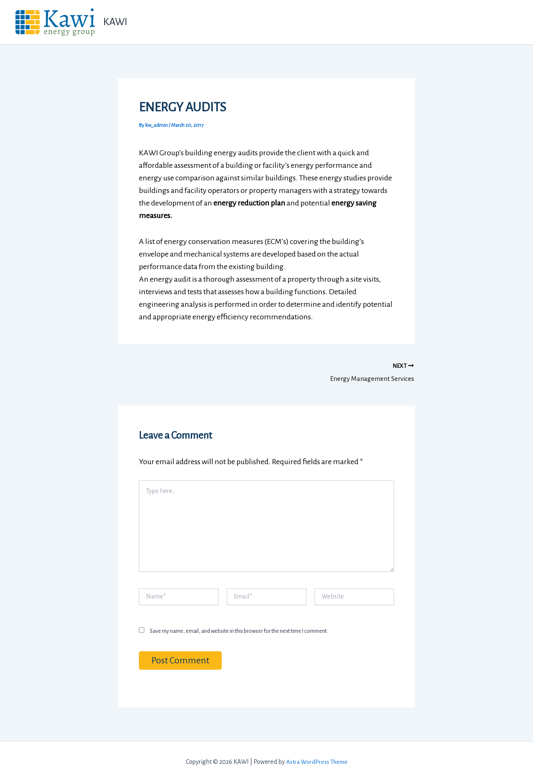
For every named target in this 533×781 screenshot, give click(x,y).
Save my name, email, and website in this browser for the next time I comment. (239, 629)
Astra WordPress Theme (317, 760)
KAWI (115, 21)
